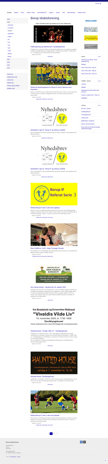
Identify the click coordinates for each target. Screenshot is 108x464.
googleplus (84, 442)
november (10, 28)
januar (9, 56)
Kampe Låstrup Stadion (13, 85)
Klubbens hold (11, 88)
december (10, 25)
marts (9, 50)
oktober (9, 30)
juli (8, 39)
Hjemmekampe (71, 12)
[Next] (56, 433)
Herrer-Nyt (50, 99)
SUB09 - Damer (31, 12)
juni (8, 42)
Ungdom (51, 12)
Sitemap (97, 3)
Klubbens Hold (81, 12)
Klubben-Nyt (44, 99)
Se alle (99, 56)
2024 (8, 59)
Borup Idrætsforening (9, 6)
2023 (8, 62)
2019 (8, 68)
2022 (8, 65)
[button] (101, 3)
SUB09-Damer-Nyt (36, 256)
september (10, 33)
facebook (81, 442)
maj (8, 45)
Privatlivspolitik (13, 456)
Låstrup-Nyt (50, 56)
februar (9, 53)
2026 (8, 19)
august (9, 36)
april (8, 48)
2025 (8, 22)
